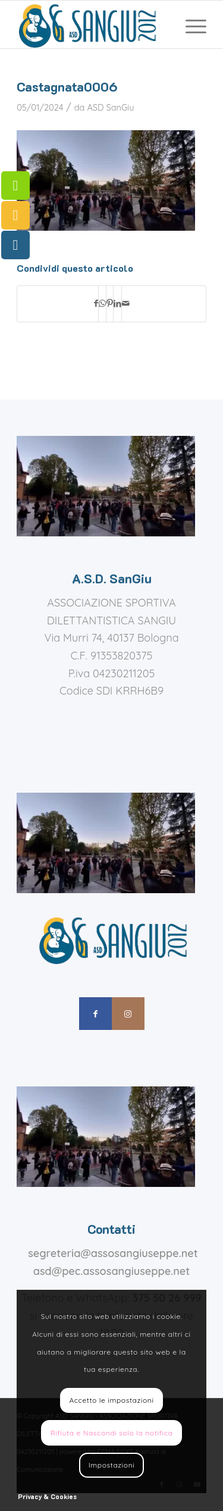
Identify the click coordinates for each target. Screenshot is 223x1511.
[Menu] (190, 24)
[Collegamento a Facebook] (95, 1013)
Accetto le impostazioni (111, 1400)
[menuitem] (190, 24)
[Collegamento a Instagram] (128, 1013)
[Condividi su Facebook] (96, 304)
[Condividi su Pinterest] (109, 304)
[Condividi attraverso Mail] (126, 304)
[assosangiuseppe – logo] (92, 24)
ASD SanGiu (110, 107)
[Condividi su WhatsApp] (102, 304)
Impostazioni (112, 1464)
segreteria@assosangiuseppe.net (113, 1253)
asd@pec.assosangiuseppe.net (111, 1271)
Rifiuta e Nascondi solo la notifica (112, 1432)
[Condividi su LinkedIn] (117, 304)
